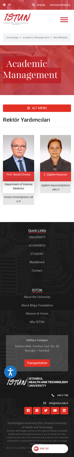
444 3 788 (60, 395)
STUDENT (37, 254)
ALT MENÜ (37, 108)
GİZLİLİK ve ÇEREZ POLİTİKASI (23, 447)
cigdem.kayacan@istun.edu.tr (55, 187)
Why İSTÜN (37, 322)
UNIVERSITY (37, 237)
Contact (37, 270)
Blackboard (37, 262)
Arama (38, 4)
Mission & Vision (37, 313)
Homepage (12, 37)
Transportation (37, 363)
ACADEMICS (37, 245)
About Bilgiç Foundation (37, 305)
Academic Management (35, 37)
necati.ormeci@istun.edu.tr (18, 199)
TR (7, 4)
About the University (37, 297)
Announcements (60, 4)
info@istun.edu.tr (55, 403)
